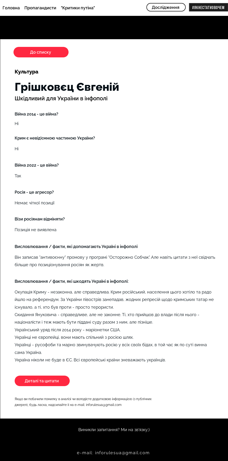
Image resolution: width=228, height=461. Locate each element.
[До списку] (41, 52)
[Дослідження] (166, 7)
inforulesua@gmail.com (104, 405)
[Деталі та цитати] (42, 381)
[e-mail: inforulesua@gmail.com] (114, 452)
